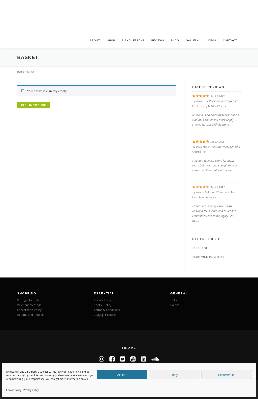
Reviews (157, 40)
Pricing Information (29, 300)
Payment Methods (29, 305)
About (95, 40)
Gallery (192, 40)
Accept (122, 375)
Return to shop (33, 105)
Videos (211, 40)
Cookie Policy (13, 390)
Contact (230, 40)
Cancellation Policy (29, 310)
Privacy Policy (31, 390)
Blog (175, 40)
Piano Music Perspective (208, 257)
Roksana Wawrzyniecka (223, 101)
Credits (174, 305)
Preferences (226, 375)
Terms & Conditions (107, 310)
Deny (174, 375)
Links (173, 300)
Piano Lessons (133, 40)
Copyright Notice (105, 315)
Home (20, 71)
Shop (111, 40)
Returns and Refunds (30, 315)
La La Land (199, 248)
